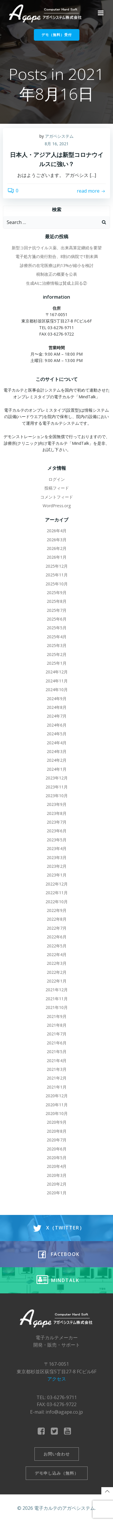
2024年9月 (57, 698)
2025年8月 (57, 601)
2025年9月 (57, 592)
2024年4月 (57, 742)
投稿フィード (56, 488)
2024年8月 (57, 707)
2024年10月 (57, 689)
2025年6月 (57, 619)
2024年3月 (57, 751)
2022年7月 (57, 928)
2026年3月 (57, 539)
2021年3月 (57, 1069)
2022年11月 (57, 892)
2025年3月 (57, 645)
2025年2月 (57, 654)
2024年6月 (57, 725)
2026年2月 (57, 548)
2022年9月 (57, 910)
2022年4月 (57, 954)
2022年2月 (57, 972)
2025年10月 (57, 584)
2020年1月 (57, 1192)
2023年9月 (57, 804)
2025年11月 (57, 575)
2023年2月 (57, 866)
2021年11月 (57, 998)
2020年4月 (57, 1166)
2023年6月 (57, 830)
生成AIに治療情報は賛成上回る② (56, 283)
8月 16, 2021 (57, 143)
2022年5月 (57, 946)
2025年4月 (57, 636)
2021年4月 (57, 1060)
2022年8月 (57, 919)
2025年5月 (57, 627)
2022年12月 (57, 884)
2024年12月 (57, 672)
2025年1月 (57, 663)
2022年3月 (57, 963)
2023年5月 (57, 839)
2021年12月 (57, 989)
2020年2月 (57, 1184)
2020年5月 (57, 1157)
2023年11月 (57, 787)
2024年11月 (57, 681)
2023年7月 (57, 822)
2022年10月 (57, 901)
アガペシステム (59, 136)
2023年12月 (57, 778)
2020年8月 (57, 1131)
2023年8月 (57, 813)
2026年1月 (57, 557)
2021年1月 (57, 1087)
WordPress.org (57, 505)
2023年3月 (57, 857)
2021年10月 (57, 1007)
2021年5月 (57, 1051)
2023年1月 (57, 875)
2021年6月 (57, 1043)
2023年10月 (57, 795)
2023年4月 (57, 848)
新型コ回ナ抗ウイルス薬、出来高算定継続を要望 (57, 247)
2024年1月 (57, 769)
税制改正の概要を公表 (56, 274)
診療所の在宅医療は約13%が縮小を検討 (56, 265)
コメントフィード (56, 497)
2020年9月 (57, 1122)
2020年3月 (57, 1175)
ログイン (56, 479)
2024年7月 (57, 716)
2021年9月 (57, 1016)
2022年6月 (57, 937)
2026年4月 (57, 530)
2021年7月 (57, 1034)
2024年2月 (57, 760)
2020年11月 (57, 1104)
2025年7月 (57, 610)
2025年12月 (57, 566)
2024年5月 (57, 733)
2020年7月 (57, 1140)
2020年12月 (57, 1095)
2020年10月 (57, 1113)
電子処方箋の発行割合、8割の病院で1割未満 (56, 256)
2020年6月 (57, 1149)
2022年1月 (57, 981)
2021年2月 (57, 1078)
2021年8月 (57, 1025)
